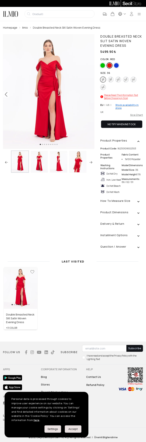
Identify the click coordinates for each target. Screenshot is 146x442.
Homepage (10, 27)
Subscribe (134, 348)
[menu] (139, 14)
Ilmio (25, 27)
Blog (44, 377)
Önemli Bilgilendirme (106, 437)
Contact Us (93, 377)
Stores (45, 384)
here (37, 420)
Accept (73, 429)
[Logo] (10, 14)
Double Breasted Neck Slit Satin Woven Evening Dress (66, 27)
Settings (53, 429)
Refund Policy (95, 385)
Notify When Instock (121, 124)
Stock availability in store (127, 107)
